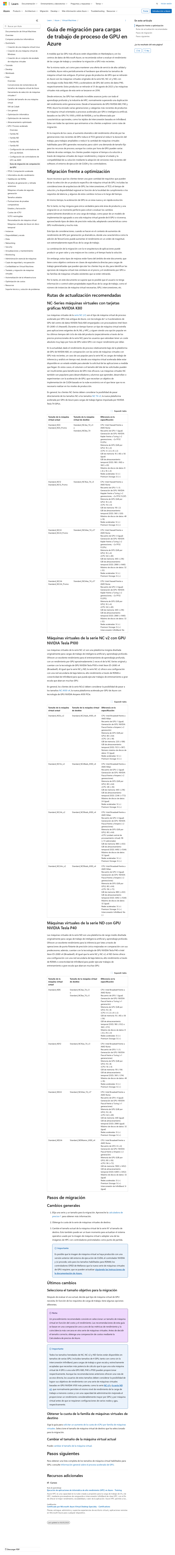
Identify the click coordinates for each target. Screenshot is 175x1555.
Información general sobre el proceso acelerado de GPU (87, 1464)
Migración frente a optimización (149, 25)
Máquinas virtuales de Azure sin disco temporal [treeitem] (23, 226)
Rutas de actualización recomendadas (151, 29)
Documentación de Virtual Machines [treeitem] (20, 31)
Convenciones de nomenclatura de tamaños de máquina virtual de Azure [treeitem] (23, 87)
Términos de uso (137, 1542)
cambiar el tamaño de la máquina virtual (72, 1445)
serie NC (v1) (80, 315)
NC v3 (107, 1385)
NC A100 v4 (64, 690)
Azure (57, 20)
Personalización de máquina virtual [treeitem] (22, 220)
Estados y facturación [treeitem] (17, 208)
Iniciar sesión (166, 3)
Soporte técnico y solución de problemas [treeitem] (22, 289)
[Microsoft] (5, 3)
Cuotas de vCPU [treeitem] (14, 212)
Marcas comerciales (155, 1542)
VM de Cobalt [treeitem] (13, 106)
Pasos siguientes (143, 36)
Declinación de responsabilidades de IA (19, 1542)
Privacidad (84, 1542)
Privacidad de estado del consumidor (109, 1542)
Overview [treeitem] (9, 35)
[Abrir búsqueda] (157, 3)
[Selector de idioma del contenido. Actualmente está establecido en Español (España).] (13, 1536)
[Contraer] (37, 20)
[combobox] (21, 26)
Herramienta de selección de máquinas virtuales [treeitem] (24, 94)
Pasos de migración (144, 32)
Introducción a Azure (161, 11)
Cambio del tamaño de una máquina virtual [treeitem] (23, 101)
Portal (145, 11)
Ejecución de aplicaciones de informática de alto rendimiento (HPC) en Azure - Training (84, 1490)
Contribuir (72, 1542)
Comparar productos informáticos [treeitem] (19, 39)
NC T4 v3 (96, 395)
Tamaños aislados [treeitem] (15, 197)
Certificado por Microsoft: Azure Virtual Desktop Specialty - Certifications (78, 1506)
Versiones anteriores (47, 1542)
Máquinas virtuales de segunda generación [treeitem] (21, 192)
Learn (49, 20)
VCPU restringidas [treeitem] (15, 216)
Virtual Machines (69, 20)
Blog (61, 1542)
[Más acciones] (125, 20)
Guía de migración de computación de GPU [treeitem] (25, 166)
